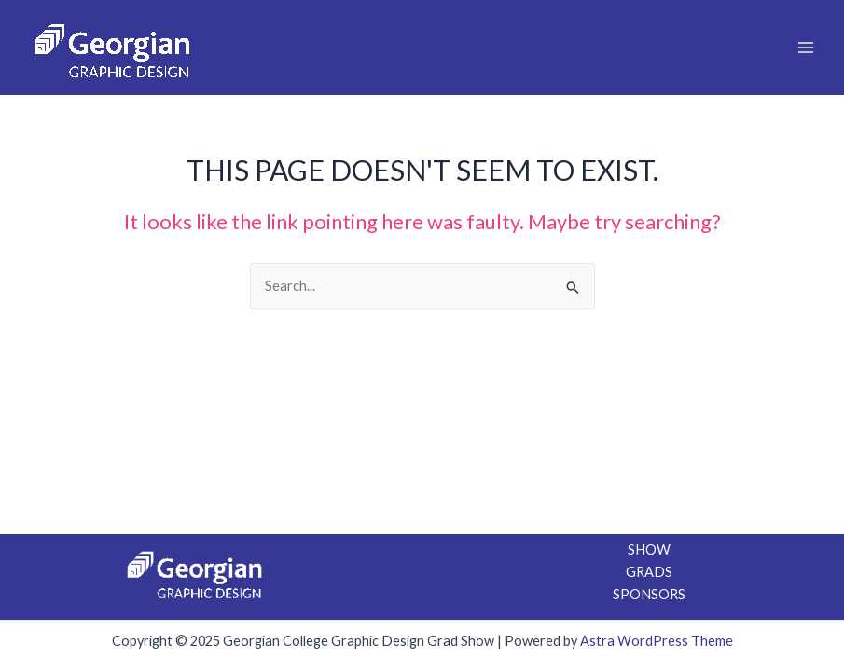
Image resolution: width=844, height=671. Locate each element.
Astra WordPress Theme (656, 641)
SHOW (649, 549)
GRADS (649, 572)
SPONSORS (649, 594)
